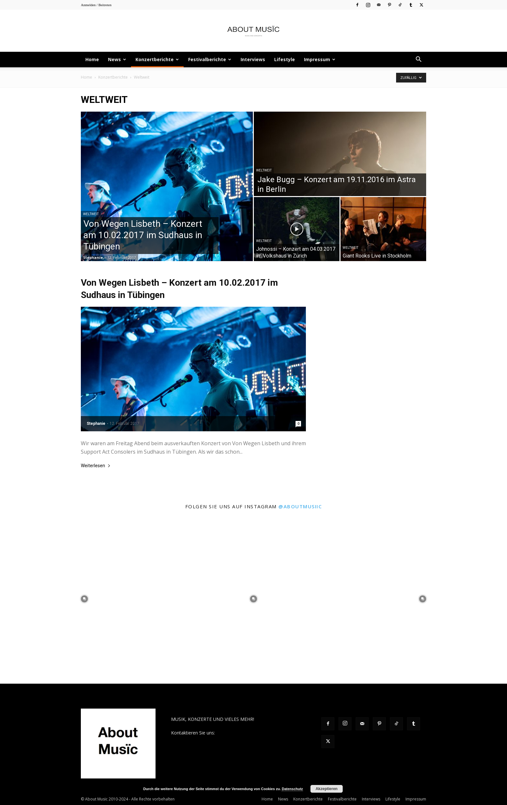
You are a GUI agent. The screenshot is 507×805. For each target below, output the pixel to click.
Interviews (253, 59)
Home (92, 59)
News (117, 59)
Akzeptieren (327, 789)
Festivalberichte (209, 59)
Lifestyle (284, 59)
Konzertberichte (157, 59)
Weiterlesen (96, 465)
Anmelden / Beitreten (96, 5)
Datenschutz (292, 789)
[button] (418, 60)
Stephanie (93, 257)
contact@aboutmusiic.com (244, 733)
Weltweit (91, 214)
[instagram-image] (84, 599)
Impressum (319, 59)
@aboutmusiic (300, 506)
